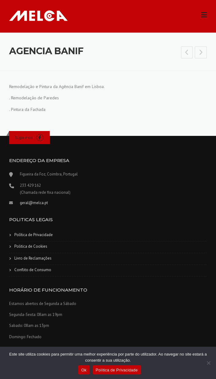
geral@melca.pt (34, 202)
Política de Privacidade (33, 234)
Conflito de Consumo (32, 269)
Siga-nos (23, 137)
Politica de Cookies (30, 246)
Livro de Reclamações (33, 258)
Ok (83, 370)
